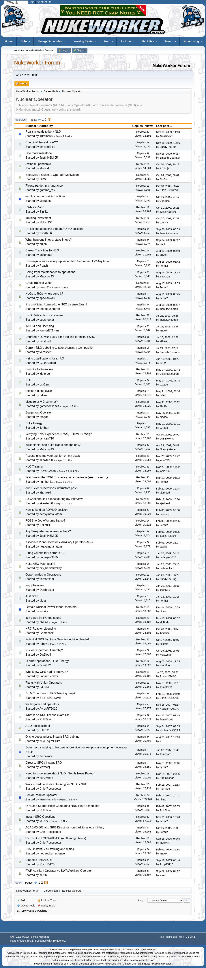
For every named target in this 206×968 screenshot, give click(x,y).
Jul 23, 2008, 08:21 (167, 672)
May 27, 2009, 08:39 (168, 380)
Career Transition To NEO (42, 250)
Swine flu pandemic (38, 164)
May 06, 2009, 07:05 (168, 412)
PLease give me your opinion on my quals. (53, 455)
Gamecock (46, 633)
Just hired (31, 596)
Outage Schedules (50, 41)
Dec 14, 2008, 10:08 (168, 607)
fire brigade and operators (42, 704)
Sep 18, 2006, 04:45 (168, 838)
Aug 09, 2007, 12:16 (168, 737)
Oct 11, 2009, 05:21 (167, 207)
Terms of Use (61, 963)
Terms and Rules (175, 936)
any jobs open (34, 585)
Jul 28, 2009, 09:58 (167, 315)
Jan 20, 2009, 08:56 (167, 585)
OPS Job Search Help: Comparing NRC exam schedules (62, 805)
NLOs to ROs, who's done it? (44, 293)
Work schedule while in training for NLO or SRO (56, 784)
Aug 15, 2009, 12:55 (168, 283)
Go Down (20, 120)
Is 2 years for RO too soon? (43, 617)
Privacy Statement (42, 963)
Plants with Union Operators (43, 682)
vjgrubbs (45, 200)
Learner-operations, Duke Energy (47, 661)
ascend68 (46, 254)
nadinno (164, 514)
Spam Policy (96, 963)
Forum (169, 41)
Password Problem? (162, 963)
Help (107, 41)
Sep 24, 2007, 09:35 (168, 726)
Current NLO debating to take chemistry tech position (59, 347)
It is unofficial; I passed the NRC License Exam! (56, 304)
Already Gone (168, 449)
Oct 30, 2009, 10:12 (167, 164)
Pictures (126, 41)
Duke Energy (33, 423)
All (68, 136)
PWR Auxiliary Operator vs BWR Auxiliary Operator (58, 870)
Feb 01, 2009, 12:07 (168, 542)
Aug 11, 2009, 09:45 (168, 294)
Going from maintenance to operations (50, 272)
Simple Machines (40, 936)
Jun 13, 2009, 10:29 (167, 358)
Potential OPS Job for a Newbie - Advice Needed (57, 639)
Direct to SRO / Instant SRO (43, 762)
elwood (44, 168)
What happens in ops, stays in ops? (48, 239)
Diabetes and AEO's (38, 859)
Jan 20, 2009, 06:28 (167, 575)
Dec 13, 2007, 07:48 (168, 715)
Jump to (142, 900)
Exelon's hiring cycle (38, 390)
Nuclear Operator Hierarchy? (44, 650)
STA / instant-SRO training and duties (49, 849)
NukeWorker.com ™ (106, 949)
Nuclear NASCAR (170, 708)
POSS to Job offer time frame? (45, 520)
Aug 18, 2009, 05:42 (168, 261)
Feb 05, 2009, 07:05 (168, 521)
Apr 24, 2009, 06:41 (167, 445)
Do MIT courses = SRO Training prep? (50, 693)
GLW (43, 179)
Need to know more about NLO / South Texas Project (59, 773)
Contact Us (129, 963)
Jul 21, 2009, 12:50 (167, 348)
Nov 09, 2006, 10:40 (168, 817)
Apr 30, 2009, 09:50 (167, 434)
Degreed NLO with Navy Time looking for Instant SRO (60, 336)
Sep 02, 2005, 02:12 (168, 871)
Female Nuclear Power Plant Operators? (51, 607)
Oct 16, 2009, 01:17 (167, 196)
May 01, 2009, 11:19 (168, 423)
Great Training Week (38, 282)
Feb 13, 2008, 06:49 (168, 693)
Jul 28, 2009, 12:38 (167, 337)
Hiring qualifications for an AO (44, 358)
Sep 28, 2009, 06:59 (168, 229)
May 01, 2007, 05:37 (168, 763)
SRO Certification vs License (44, 315)
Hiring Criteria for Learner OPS (45, 553)
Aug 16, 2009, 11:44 (168, 272)
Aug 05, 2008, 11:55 (168, 661)
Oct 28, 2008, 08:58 (167, 629)
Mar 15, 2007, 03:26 (168, 773)
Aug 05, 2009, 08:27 (168, 304)
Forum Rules (143, 963)
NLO (28, 380)
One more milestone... (39, 153)
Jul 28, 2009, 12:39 (167, 326)
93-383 (164, 427)
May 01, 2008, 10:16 (168, 683)
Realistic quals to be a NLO (43, 131)
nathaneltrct (166, 568)
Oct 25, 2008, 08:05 (167, 650)
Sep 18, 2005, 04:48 (168, 860)
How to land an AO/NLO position (46, 509)
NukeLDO (46, 222)
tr (160, 741)
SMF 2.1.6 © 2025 (19, 936)
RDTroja (164, 168)
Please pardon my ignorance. (44, 185)
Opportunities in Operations (43, 574)
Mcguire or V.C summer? (41, 401)
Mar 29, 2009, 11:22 (168, 467)
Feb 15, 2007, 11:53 (168, 784)
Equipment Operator (38, 412)
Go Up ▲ (191, 936)
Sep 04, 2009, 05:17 (168, 240)
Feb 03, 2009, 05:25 (168, 531)
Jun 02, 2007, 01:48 (167, 750)
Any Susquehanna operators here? (48, 531)
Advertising (191, 41)
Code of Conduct (79, 963)
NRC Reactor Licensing (40, 628)
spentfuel (165, 665)
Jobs (24, 41)
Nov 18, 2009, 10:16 (168, 142)
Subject (30, 125)
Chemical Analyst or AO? (41, 142)
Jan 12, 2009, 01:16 (167, 596)
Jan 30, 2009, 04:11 (167, 553)
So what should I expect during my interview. (54, 498)
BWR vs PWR (34, 207)
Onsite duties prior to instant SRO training (52, 736)
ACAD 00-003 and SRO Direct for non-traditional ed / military (64, 827)
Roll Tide (45, 719)
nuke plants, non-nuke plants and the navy (52, 444)
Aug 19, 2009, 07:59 (168, 250)
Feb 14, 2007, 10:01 (168, 795)
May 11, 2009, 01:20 (168, 402)
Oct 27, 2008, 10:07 (167, 639)
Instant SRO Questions (40, 816)
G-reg (163, 362)
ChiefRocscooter (50, 788)
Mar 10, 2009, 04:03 (168, 477)
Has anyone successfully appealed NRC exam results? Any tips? (67, 261)
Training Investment (38, 218)
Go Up (18, 883)
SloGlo (164, 179)
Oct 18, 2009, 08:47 (167, 186)
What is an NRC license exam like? (48, 715)
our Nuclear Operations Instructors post (50, 488)
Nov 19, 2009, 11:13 (168, 132)
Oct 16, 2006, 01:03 (167, 827)
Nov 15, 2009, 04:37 (168, 153)
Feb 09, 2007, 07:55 (168, 806)
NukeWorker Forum (37, 63)
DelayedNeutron (169, 373)
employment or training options (45, 196)
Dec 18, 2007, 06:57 (168, 704)
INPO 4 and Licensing (39, 326)
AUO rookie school (37, 725)
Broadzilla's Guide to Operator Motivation (52, 174)
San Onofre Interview (39, 369)
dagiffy (163, 546)
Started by (45, 125)
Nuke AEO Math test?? (40, 563)
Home (8, 41)
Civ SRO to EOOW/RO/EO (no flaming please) (55, 838)
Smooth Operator (170, 157)
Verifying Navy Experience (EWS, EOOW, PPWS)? (58, 434)
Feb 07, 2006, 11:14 (168, 849)
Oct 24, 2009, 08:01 (167, 175)
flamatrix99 (47, 579)
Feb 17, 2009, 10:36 (168, 499)
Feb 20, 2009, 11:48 (168, 488)
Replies (137, 125)
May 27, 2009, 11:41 (168, 369)
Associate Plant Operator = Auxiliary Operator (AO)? (59, 542)
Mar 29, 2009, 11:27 (168, 456)
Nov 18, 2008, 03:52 (168, 618)
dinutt (163, 611)
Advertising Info (112, 963)
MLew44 (165, 842)
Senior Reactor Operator (41, 795)
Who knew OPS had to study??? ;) (47, 671)
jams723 (165, 460)
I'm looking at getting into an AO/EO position (54, 228)
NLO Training (34, 466)
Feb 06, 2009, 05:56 (168, 510)
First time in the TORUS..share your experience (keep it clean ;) (66, 477)
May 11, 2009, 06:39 (168, 391)
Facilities (148, 41)
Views (149, 125)
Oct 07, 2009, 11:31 (167, 218)
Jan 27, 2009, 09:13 (167, 564)
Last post (164, 125)
